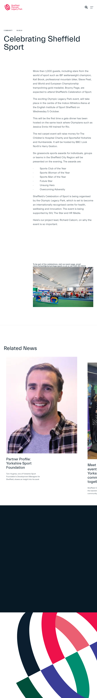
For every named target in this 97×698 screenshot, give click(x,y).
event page (70, 264)
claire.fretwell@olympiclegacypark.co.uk (50, 266)
